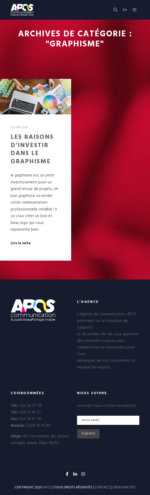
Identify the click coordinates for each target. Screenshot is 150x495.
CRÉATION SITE (124, 487)
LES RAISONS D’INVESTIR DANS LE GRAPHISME (32, 149)
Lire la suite (21, 243)
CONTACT (102, 487)
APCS (47, 487)
